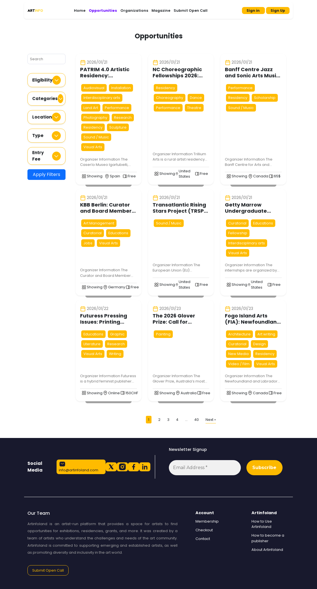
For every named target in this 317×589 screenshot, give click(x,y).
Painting (163, 334)
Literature (92, 344)
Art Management (98, 223)
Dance (196, 97)
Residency (92, 127)
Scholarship (265, 97)
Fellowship (237, 233)
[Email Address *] (205, 467)
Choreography (169, 97)
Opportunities (103, 10)
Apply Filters (46, 174)
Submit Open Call (191, 10)
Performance (117, 107)
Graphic (117, 334)
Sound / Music (96, 137)
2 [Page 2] (159, 419)
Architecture (239, 334)
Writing (115, 353)
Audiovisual (93, 87)
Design (259, 344)
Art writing (266, 334)
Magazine (160, 10)
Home (79, 10)
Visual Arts (92, 147)
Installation (121, 87)
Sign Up (278, 10)
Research (123, 117)
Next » (211, 419)
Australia (189, 393)
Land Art (90, 107)
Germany (116, 287)
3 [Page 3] (168, 419)
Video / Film (239, 363)
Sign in (253, 10)
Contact (202, 538)
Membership (207, 521)
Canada (260, 176)
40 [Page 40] (196, 419)
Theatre (194, 107)
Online (114, 393)
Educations (118, 233)
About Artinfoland (267, 549)
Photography (95, 117)
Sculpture (118, 127)
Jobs (87, 243)
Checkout (204, 530)
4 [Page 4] (177, 419)
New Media (238, 353)
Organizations (134, 10)
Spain (115, 176)
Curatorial (92, 233)
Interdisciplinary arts (101, 97)
